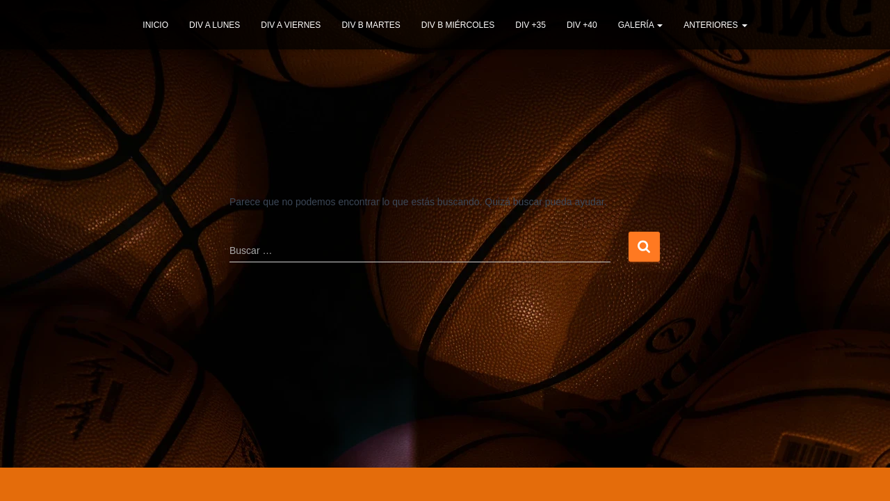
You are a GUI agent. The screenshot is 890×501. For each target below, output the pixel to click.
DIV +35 (530, 25)
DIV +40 (582, 25)
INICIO (155, 25)
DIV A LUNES (214, 25)
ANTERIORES (715, 25)
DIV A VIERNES (291, 25)
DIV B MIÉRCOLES (457, 25)
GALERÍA (640, 25)
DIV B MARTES (370, 25)
